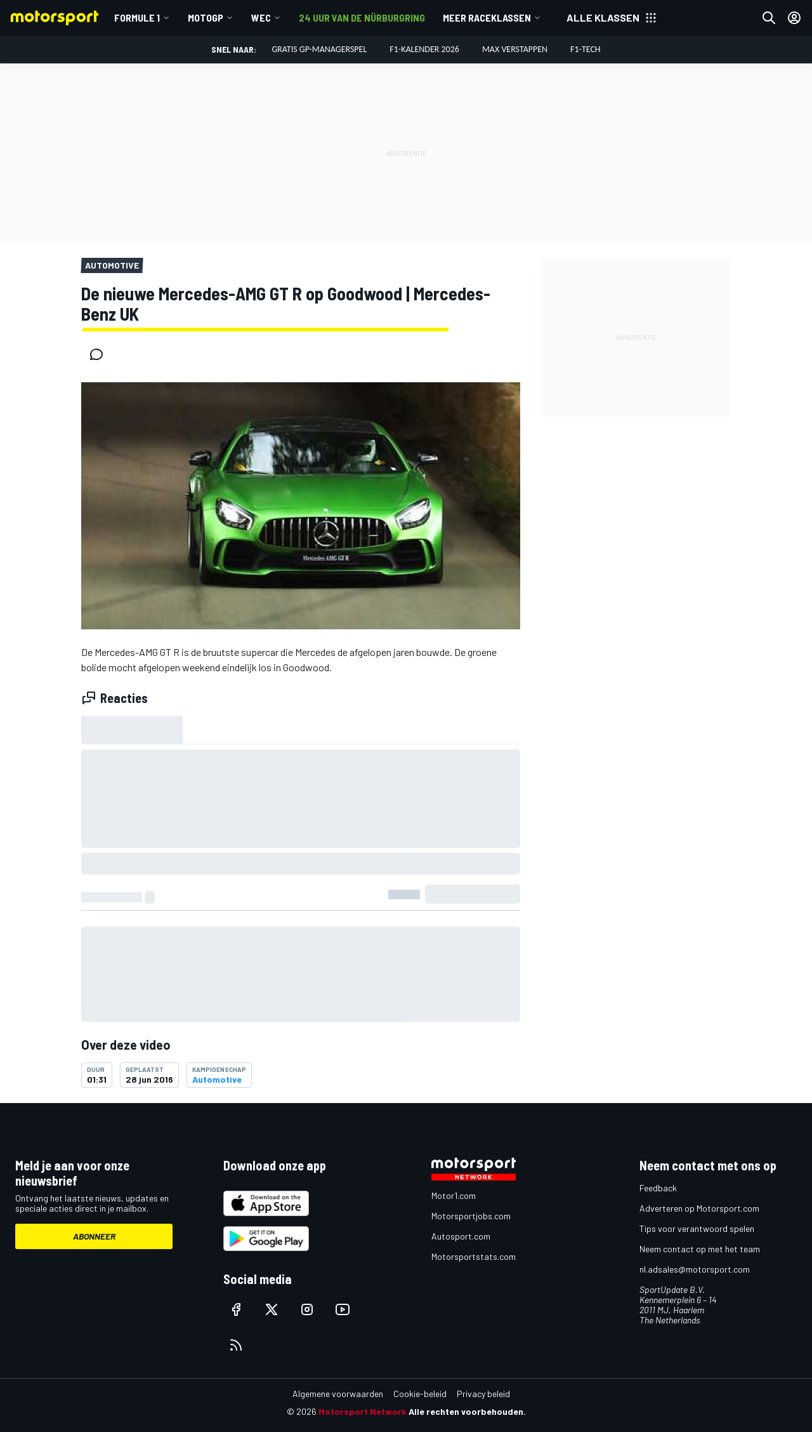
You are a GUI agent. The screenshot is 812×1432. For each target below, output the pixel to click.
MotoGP (205, 17)
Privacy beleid (483, 1393)
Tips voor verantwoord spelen (696, 1228)
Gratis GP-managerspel (319, 49)
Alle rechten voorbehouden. (467, 1411)
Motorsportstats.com (473, 1256)
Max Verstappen (514, 49)
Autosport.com (460, 1236)
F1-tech (585, 49)
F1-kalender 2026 (424, 49)
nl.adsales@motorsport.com (694, 1269)
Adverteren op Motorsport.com (699, 1208)
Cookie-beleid (420, 1393)
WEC (261, 17)
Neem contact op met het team (699, 1248)
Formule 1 (137, 17)
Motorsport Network (362, 1411)
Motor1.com (453, 1195)
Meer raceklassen (487, 17)
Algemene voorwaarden (337, 1393)
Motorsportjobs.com (471, 1215)
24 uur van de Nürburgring (362, 17)
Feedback (658, 1187)
